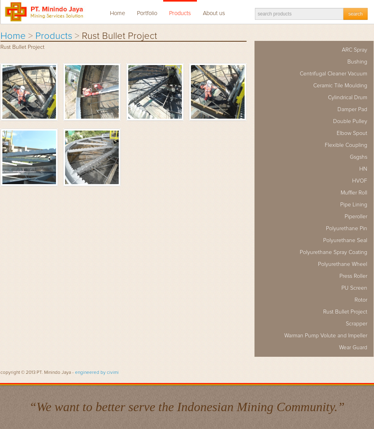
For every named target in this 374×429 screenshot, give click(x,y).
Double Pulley (350, 121)
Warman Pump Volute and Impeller (325, 336)
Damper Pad (352, 109)
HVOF (359, 181)
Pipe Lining (353, 205)
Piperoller (356, 216)
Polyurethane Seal (345, 240)
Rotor (361, 300)
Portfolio (147, 13)
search (355, 14)
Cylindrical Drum (347, 97)
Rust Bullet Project (345, 312)
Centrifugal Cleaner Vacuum (333, 74)
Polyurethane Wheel (342, 264)
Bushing (357, 62)
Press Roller (353, 276)
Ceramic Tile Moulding (340, 85)
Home (117, 13)
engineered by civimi (97, 372)
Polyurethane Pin (346, 228)
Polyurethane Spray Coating (333, 252)
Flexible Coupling (346, 145)
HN (363, 169)
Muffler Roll (354, 193)
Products (180, 13)
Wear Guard (353, 347)
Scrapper (356, 324)
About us (214, 13)
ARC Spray (354, 50)
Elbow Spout (352, 133)
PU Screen (354, 288)
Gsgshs (358, 157)
